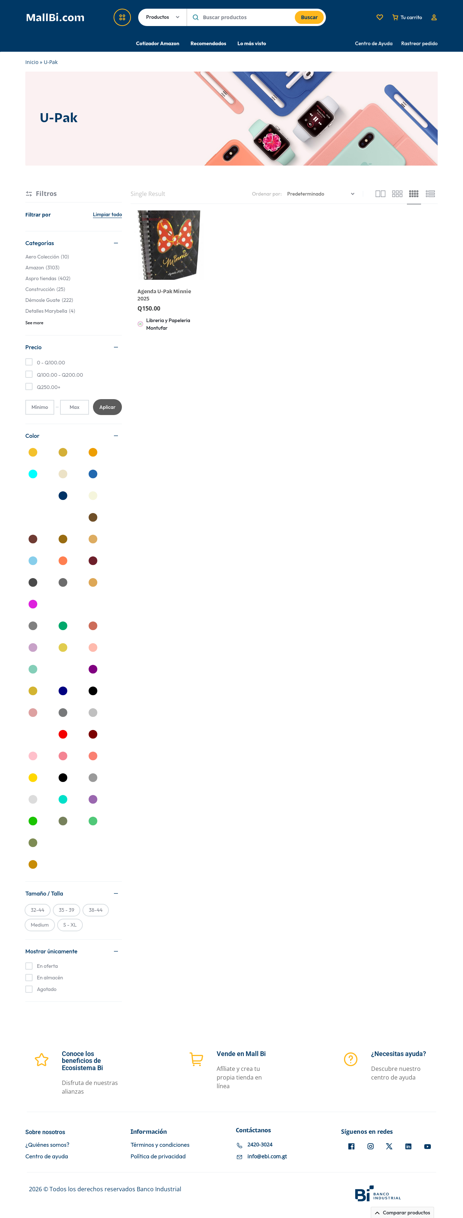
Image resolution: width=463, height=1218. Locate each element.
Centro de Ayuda (374, 43)
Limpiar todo (107, 214)
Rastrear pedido (419, 43)
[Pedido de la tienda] (322, 193)
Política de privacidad (158, 1156)
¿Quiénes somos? (47, 1144)
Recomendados (208, 43)
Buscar (309, 17)
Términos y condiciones (160, 1144)
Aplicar (107, 407)
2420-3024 (259, 1144)
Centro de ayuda (46, 1156)
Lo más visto (251, 43)
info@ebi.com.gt (267, 1156)
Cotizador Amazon (157, 43)
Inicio (31, 62)
